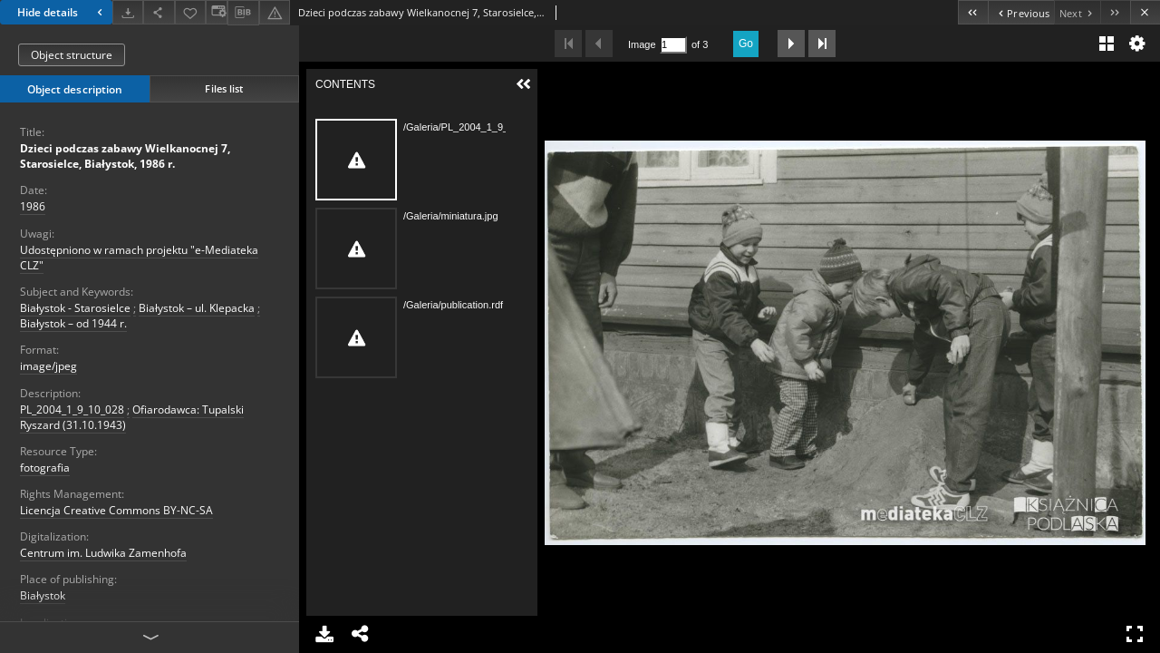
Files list (224, 88)
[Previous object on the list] (1021, 12)
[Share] (158, 12)
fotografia (45, 467)
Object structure (71, 55)
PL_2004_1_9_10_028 (72, 409)
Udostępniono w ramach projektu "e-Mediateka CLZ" (139, 257)
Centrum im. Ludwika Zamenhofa (103, 552)
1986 (32, 206)
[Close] (1145, 12)
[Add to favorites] (190, 12)
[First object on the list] (973, 12)
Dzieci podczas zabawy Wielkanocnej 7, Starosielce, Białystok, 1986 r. (125, 156)
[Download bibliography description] (242, 12)
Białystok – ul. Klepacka (197, 308)
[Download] (127, 12)
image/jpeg (48, 366)
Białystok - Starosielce (75, 308)
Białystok (42, 595)
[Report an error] (274, 12)
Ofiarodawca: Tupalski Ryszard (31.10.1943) (132, 417)
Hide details (62, 12)
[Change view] (216, 12)
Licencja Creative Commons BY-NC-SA (116, 510)
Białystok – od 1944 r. (73, 323)
